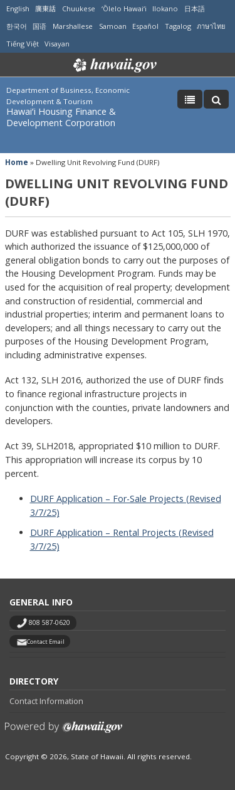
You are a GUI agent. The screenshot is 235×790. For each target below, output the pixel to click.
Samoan (113, 26)
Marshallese (73, 26)
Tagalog (178, 26)
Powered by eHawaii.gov (63, 732)
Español (145, 26)
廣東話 (45, 8)
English (17, 8)
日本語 (194, 8)
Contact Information (46, 701)
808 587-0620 (49, 622)
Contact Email (46, 642)
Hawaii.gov (113, 65)
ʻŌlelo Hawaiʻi (124, 8)
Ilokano (165, 8)
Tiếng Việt (22, 43)
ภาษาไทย (211, 26)
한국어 (16, 26)
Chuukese (78, 8)
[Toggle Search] (216, 99)
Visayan (57, 43)
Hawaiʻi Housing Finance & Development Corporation (61, 117)
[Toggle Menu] (189, 99)
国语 (39, 26)
